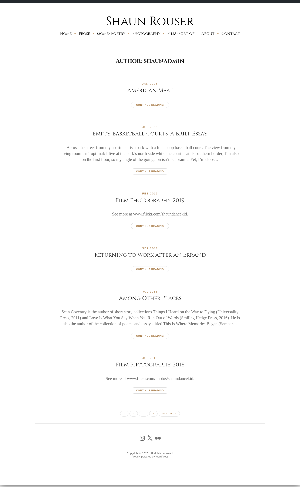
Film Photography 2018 (150, 365)
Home (66, 33)
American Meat (150, 90)
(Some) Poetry (111, 33)
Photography (146, 33)
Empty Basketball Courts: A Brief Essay (150, 134)
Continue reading (150, 104)
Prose (84, 33)
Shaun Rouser (150, 21)
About (208, 33)
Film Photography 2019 (150, 200)
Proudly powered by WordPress (150, 457)
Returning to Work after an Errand (150, 255)
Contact (231, 33)
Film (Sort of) (181, 33)
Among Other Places (150, 298)
